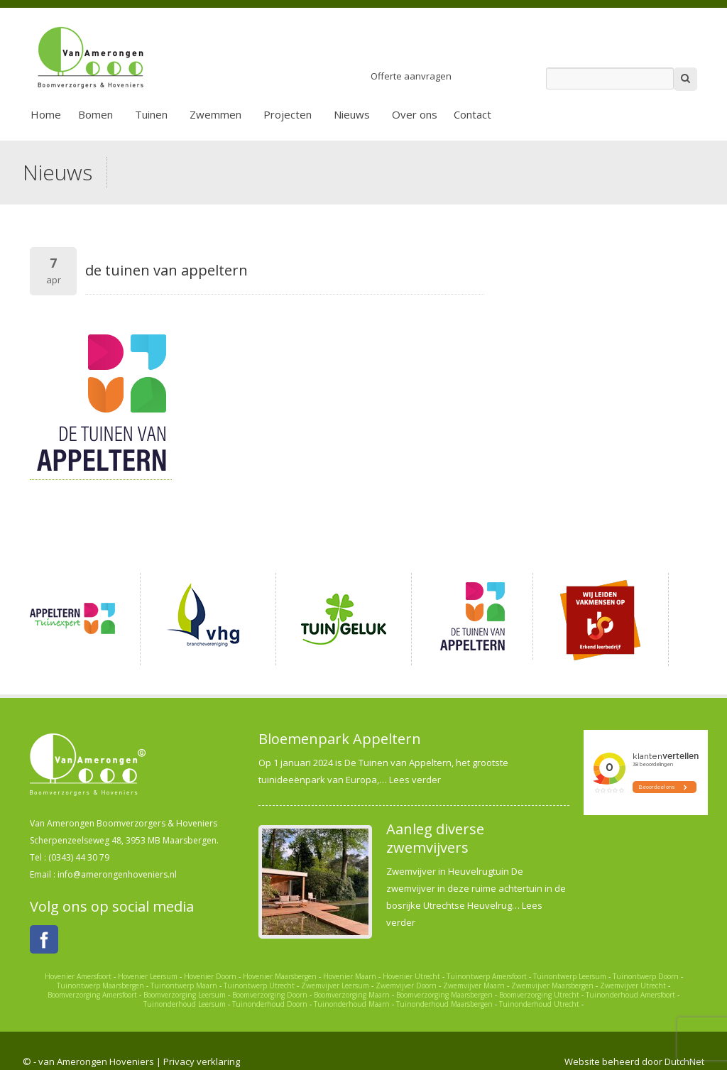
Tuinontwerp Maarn (184, 985)
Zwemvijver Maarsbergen (552, 985)
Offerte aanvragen (411, 76)
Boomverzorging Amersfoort (92, 995)
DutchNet (684, 1061)
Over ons (414, 114)
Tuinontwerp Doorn (646, 976)
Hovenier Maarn (349, 976)
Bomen (95, 114)
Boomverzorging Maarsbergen (444, 995)
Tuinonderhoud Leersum (184, 1004)
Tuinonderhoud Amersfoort (630, 995)
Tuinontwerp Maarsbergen (100, 985)
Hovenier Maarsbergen (280, 976)
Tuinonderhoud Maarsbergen (444, 1004)
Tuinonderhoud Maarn (352, 1004)
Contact (472, 114)
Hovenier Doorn (210, 976)
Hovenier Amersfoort (78, 976)
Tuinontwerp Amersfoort (487, 976)
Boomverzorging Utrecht (539, 995)
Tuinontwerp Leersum (569, 976)
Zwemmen (215, 114)
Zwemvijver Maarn (474, 985)
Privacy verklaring (201, 1061)
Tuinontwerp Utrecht (259, 985)
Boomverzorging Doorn (269, 995)
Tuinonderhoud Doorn (269, 1004)
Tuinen (151, 114)
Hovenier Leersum (147, 976)
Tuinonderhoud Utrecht (539, 1004)
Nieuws (352, 114)
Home (46, 114)
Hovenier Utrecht (411, 976)
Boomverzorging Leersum (184, 995)
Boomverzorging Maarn (352, 995)
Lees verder (415, 779)
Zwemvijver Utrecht (633, 985)
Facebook (44, 939)
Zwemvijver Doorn (406, 985)
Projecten (287, 114)
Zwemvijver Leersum (335, 985)
